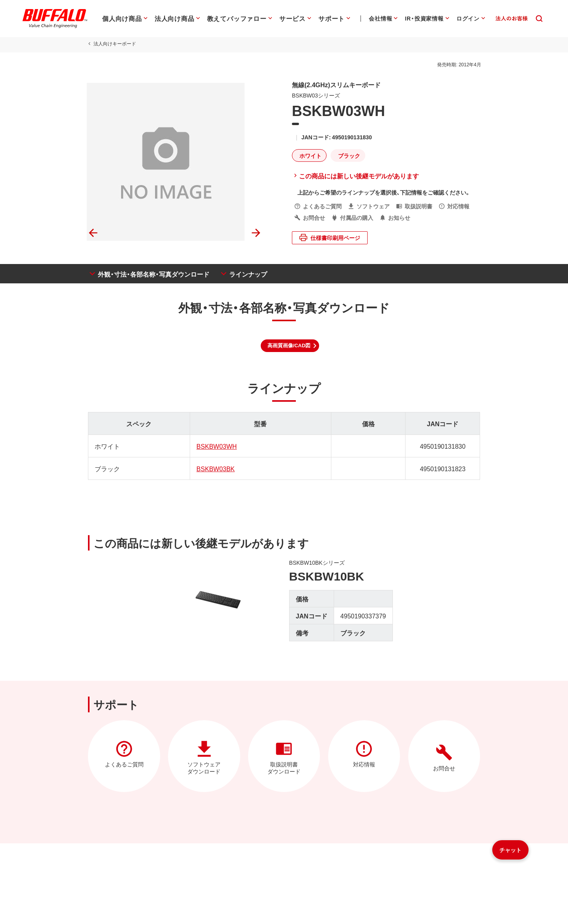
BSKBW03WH (216, 446)
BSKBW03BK (215, 468)
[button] (290, 345)
